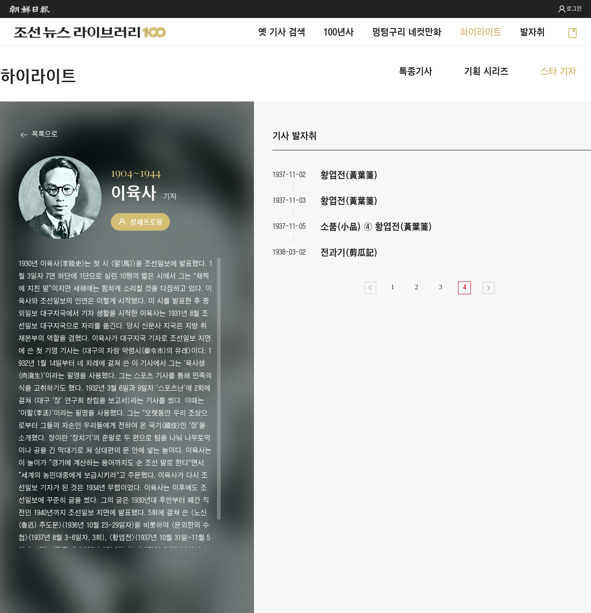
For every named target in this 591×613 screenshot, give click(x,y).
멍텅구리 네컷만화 (406, 31)
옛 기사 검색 (281, 31)
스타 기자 (558, 71)
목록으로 (45, 133)
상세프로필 (146, 221)
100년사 (339, 31)
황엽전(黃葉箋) (349, 174)
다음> (488, 287)
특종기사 (415, 71)
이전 (370, 287)
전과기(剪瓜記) (349, 252)
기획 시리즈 (486, 71)
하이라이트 (480, 31)
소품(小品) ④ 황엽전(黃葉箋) (376, 226)
